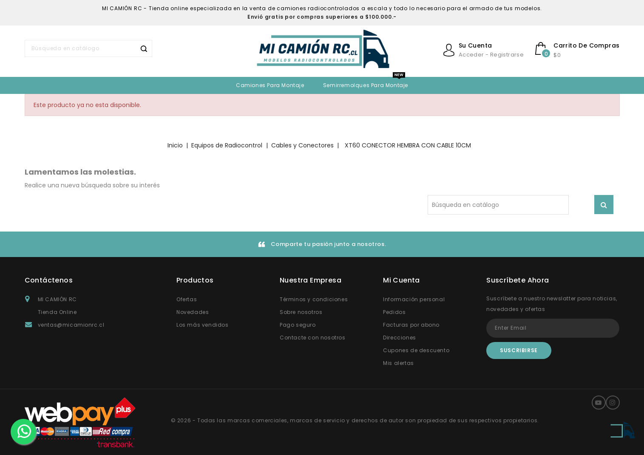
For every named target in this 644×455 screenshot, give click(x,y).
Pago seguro (298, 324)
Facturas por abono (411, 324)
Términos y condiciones (314, 299)
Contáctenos (49, 280)
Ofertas (186, 299)
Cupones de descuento (416, 350)
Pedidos (394, 312)
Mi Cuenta (401, 280)
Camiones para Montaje (270, 85)
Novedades (192, 312)
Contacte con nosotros (313, 337)
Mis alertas (398, 363)
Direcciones (399, 337)
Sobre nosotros (301, 312)
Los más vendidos (202, 324)
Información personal (414, 299)
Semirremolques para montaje (365, 85)
